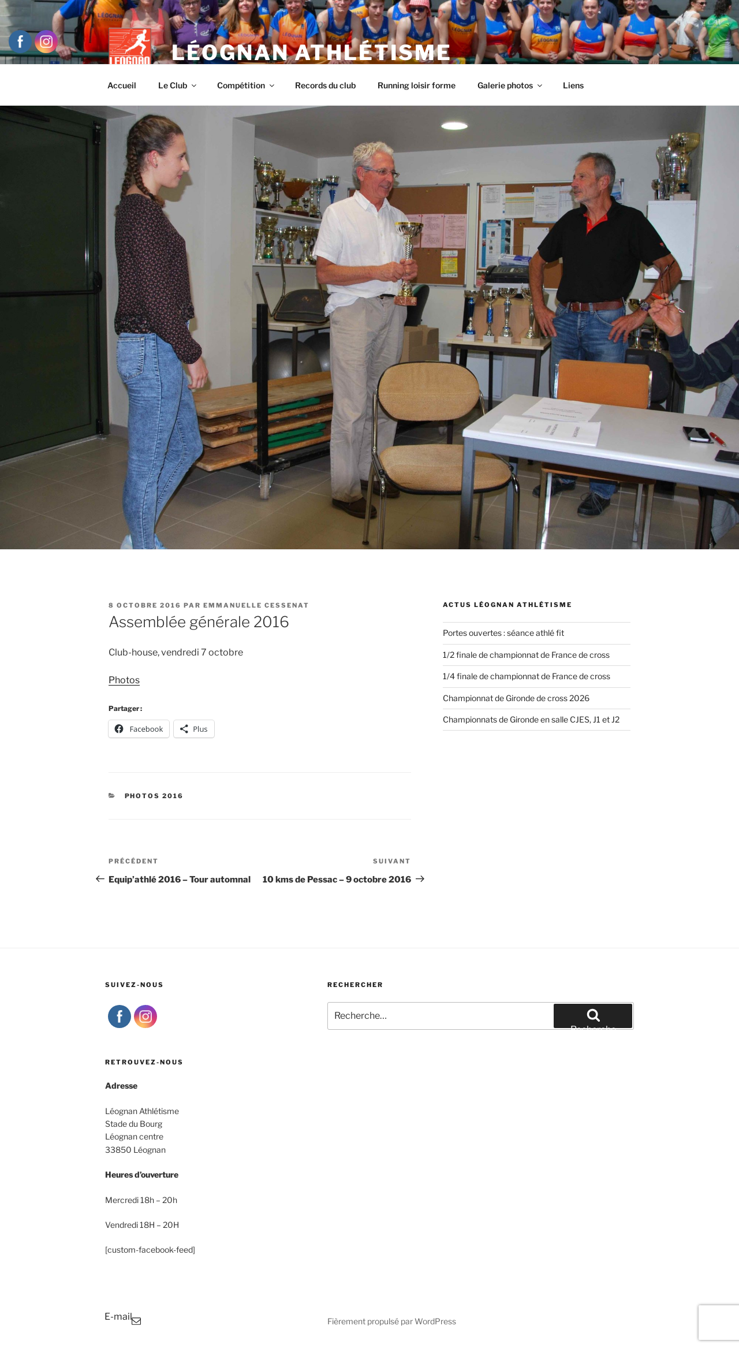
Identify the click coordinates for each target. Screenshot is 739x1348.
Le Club (178, 85)
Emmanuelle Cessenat (256, 605)
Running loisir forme (417, 85)
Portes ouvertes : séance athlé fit (503, 633)
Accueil (121, 85)
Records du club (325, 85)
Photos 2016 (154, 796)
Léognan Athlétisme (311, 52)
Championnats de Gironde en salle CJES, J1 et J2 (531, 719)
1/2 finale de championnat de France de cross (526, 655)
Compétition (246, 85)
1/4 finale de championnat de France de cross (526, 676)
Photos (124, 680)
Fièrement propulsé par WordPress (391, 1321)
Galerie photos (510, 85)
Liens (573, 85)
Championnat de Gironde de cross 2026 (516, 698)
